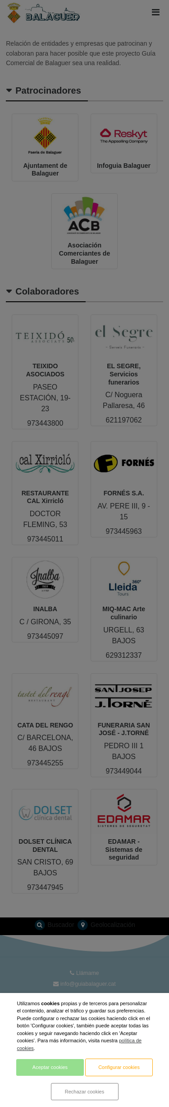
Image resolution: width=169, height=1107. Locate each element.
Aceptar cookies (50, 1067)
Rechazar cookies (84, 1091)
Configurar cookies (119, 1067)
